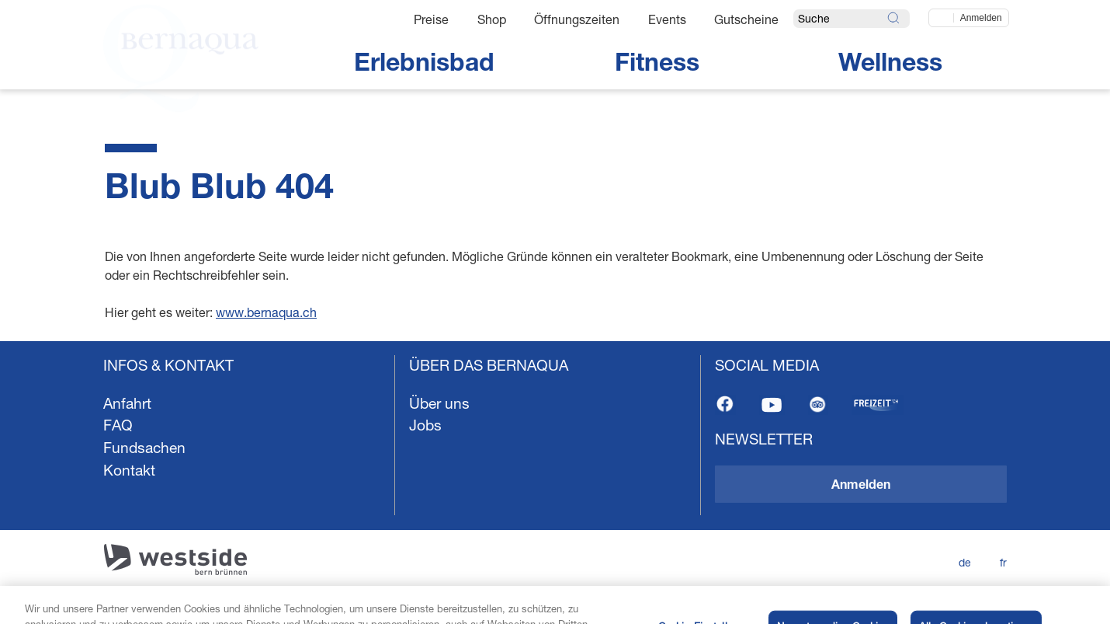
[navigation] (555, 482)
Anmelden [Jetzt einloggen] (981, 17)
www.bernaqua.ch (266, 312)
